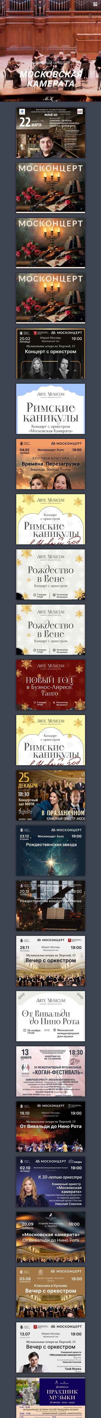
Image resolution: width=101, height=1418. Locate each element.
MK (50, 100)
